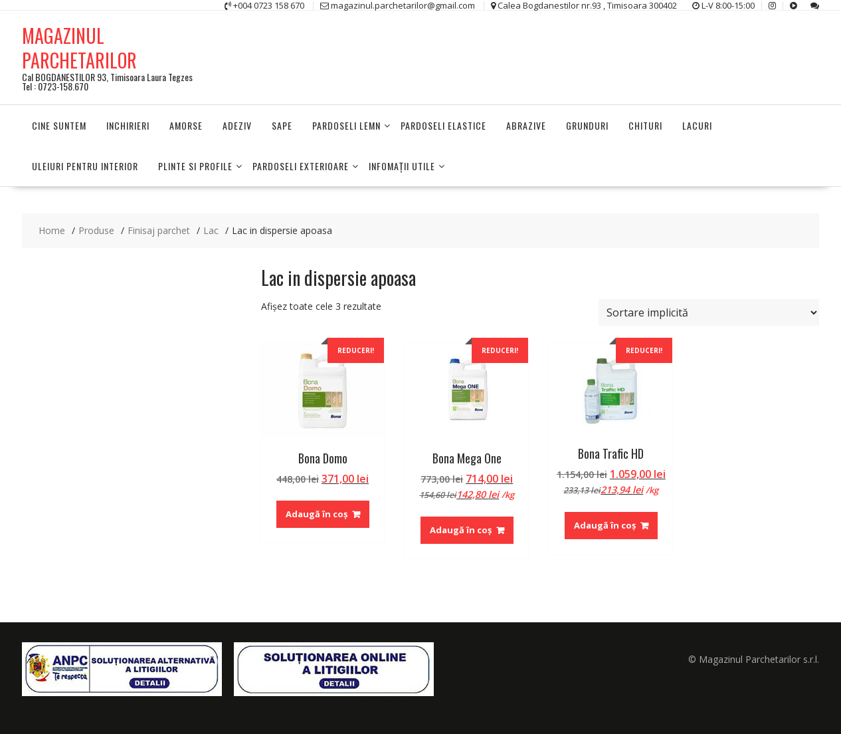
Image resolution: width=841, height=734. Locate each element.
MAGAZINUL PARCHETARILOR (79, 47)
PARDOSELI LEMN (346, 125)
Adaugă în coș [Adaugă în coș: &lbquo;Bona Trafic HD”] (605, 525)
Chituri (645, 125)
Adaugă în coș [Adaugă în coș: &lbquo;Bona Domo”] (316, 514)
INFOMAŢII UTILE (402, 166)
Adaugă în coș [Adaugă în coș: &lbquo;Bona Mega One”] (461, 530)
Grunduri (587, 125)
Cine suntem (59, 125)
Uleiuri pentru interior (85, 166)
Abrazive (526, 125)
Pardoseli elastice (443, 125)
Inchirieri (127, 125)
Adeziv (237, 125)
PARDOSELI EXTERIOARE (300, 166)
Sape (282, 125)
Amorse (186, 125)
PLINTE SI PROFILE (195, 166)
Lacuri (697, 125)
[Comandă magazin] (709, 312)
